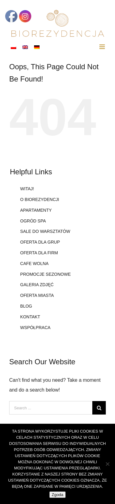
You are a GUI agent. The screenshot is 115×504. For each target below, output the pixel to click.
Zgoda (57, 494)
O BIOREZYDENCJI (39, 199)
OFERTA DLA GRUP (40, 242)
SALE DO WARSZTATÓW (45, 231)
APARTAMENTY (36, 210)
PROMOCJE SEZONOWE (45, 274)
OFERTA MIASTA (37, 295)
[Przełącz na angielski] (25, 47)
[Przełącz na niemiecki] (37, 47)
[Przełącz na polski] (13, 47)
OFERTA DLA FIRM (39, 252)
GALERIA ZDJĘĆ (37, 284)
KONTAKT (30, 316)
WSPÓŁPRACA (35, 327)
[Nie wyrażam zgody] (107, 464)
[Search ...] (50, 408)
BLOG (26, 306)
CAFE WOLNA (34, 263)
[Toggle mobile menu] (102, 47)
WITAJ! (27, 188)
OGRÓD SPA (33, 220)
